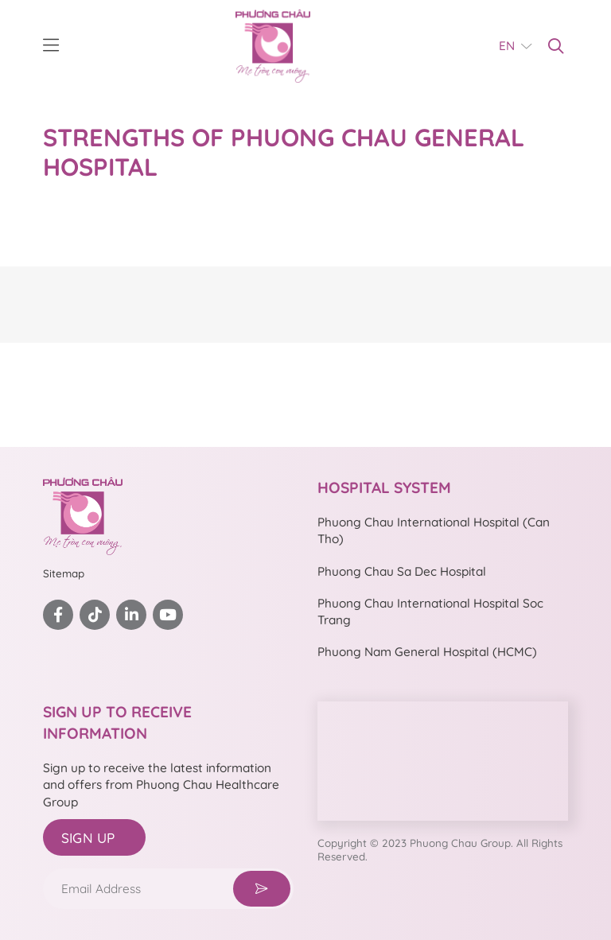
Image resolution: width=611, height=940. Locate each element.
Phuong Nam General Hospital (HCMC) (427, 651)
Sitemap (63, 573)
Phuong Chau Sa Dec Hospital (401, 571)
